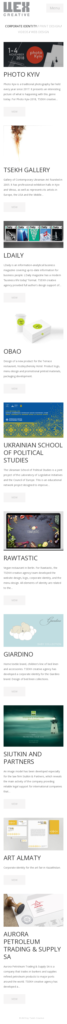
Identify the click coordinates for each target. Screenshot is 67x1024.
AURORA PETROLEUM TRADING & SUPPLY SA (32, 945)
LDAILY (14, 255)
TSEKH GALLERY (27, 170)
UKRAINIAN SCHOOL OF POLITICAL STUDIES (33, 452)
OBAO (12, 351)
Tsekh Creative (36, 1018)
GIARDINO (18, 654)
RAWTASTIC (21, 558)
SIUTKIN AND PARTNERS (23, 758)
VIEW (14, 111)
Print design (49, 26)
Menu (55, 8)
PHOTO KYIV (22, 74)
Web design (40, 32)
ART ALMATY (22, 857)
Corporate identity (21, 26)
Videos (23, 32)
